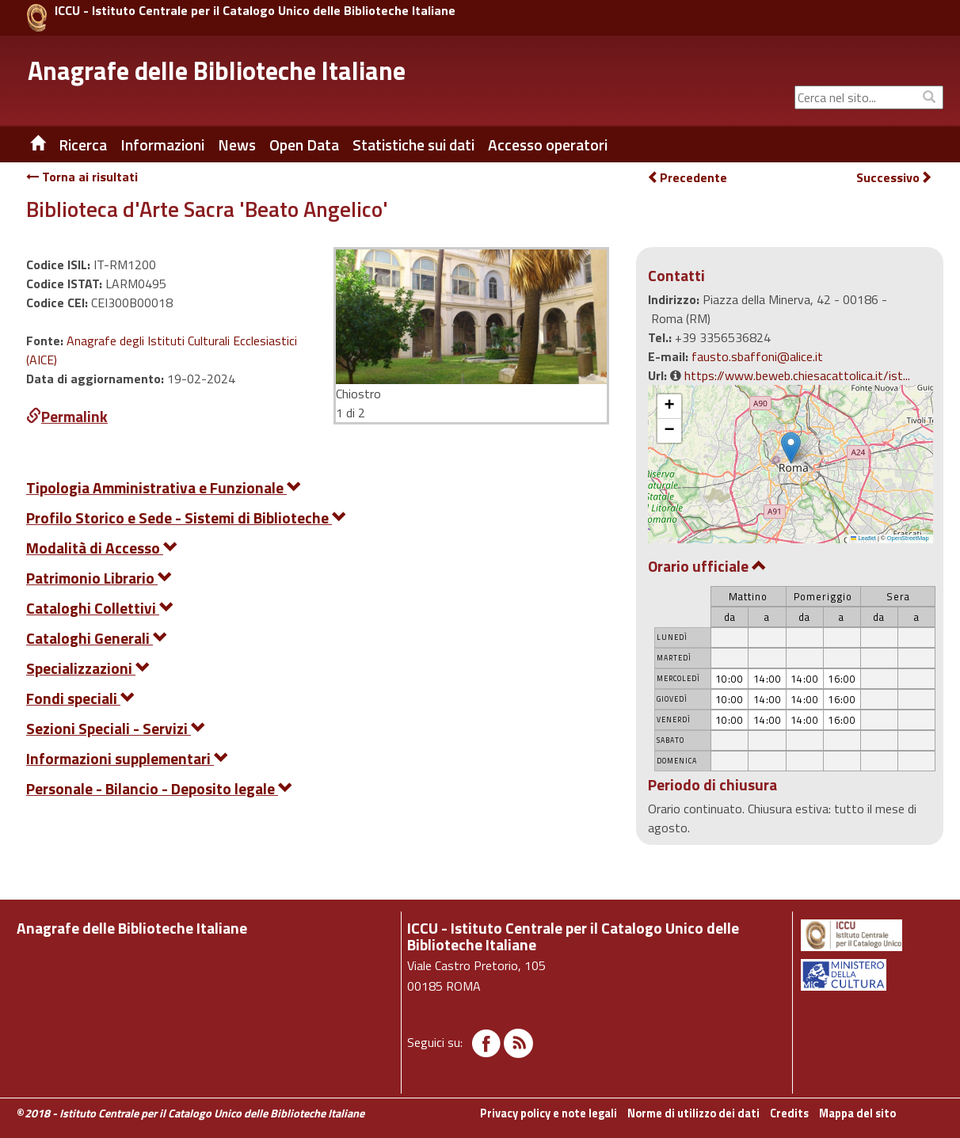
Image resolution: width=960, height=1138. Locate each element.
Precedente (687, 177)
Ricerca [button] (83, 145)
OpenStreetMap (908, 538)
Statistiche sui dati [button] (413, 145)
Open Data (304, 145)
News (237, 145)
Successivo (894, 177)
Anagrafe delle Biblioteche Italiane (217, 70)
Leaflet (863, 538)
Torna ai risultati (82, 176)
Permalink (67, 416)
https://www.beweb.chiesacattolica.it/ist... (797, 375)
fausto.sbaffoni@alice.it (757, 356)
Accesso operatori (548, 145)
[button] (791, 448)
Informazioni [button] (162, 145)
